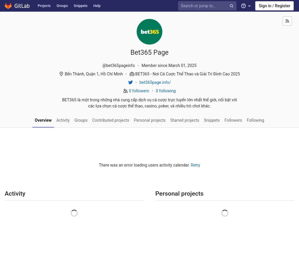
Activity (63, 120)
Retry (195, 165)
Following (255, 120)
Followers (233, 120)
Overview (43, 120)
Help (97, 6)
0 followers (139, 91)
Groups (62, 6)
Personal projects (150, 120)
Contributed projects (110, 120)
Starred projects (184, 120)
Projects (44, 6)
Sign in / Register (274, 5)
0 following (166, 91)
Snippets (80, 6)
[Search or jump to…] (208, 6)
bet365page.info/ (155, 82)
